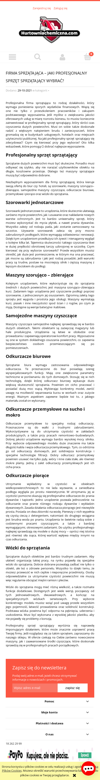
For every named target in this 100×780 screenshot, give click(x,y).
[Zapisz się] (73, 687)
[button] (12, 57)
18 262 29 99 (14, 743)
